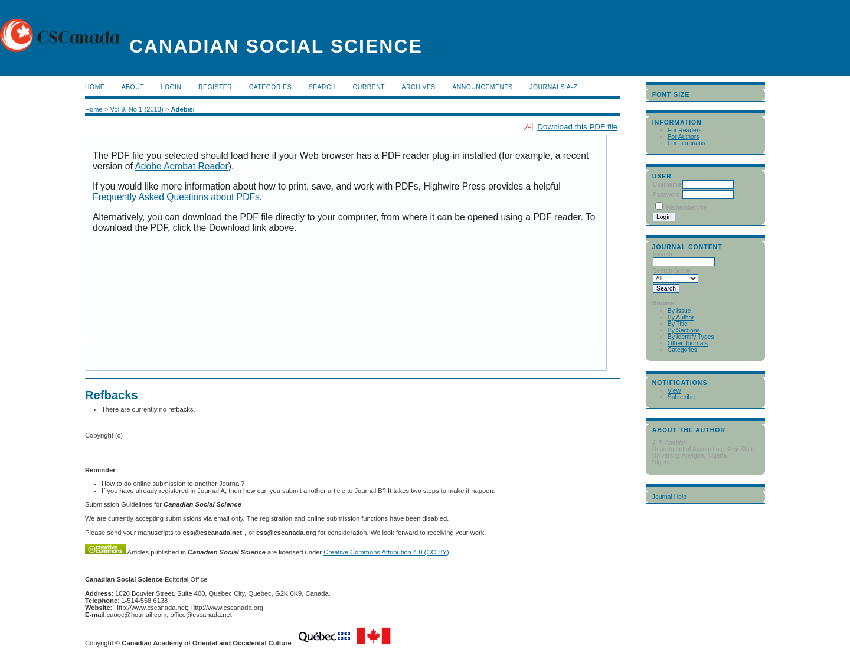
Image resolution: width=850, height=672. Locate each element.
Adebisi (183, 109)
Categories (682, 350)
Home (94, 87)
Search (322, 87)
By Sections (684, 330)
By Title (678, 324)
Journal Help (669, 497)
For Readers (685, 130)
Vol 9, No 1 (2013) (137, 109)
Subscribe (681, 397)
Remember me (686, 207)
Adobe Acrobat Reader (181, 166)
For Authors (683, 136)
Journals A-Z (553, 87)
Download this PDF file (577, 126)
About (133, 87)
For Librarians (686, 143)
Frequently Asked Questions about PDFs (176, 197)
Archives (419, 87)
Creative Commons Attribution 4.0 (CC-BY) (386, 552)
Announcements (482, 87)
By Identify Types (691, 337)
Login (171, 87)
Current (369, 87)
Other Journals (688, 343)
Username (667, 184)
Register (215, 87)
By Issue (679, 311)
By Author (681, 317)
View (674, 390)
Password (666, 194)
